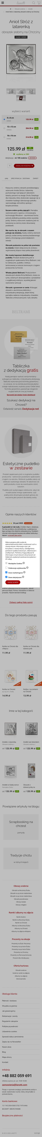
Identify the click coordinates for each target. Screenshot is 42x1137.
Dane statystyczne (16, 578)
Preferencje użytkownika (18, 568)
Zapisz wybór (13, 582)
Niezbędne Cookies (16, 564)
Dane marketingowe (16, 573)
